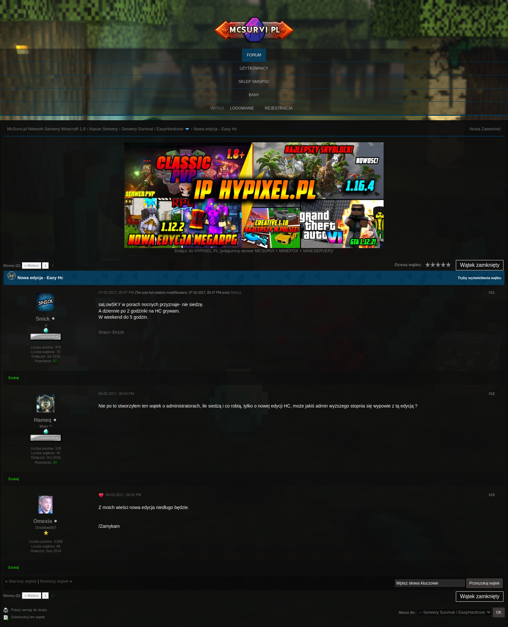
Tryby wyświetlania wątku (479, 278)
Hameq (42, 420)
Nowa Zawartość (485, 128)
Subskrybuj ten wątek (28, 617)
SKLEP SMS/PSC (254, 81)
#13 (492, 495)
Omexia (42, 521)
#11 (492, 292)
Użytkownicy (254, 68)
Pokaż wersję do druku (29, 610)
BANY (254, 95)
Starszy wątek (23, 581)
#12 (492, 394)
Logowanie (242, 108)
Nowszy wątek (54, 581)
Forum (254, 55)
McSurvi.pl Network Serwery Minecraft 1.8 (46, 128)
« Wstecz (31, 265)
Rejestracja (279, 108)
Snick (43, 319)
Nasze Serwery (103, 128)
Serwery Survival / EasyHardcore (152, 128)
